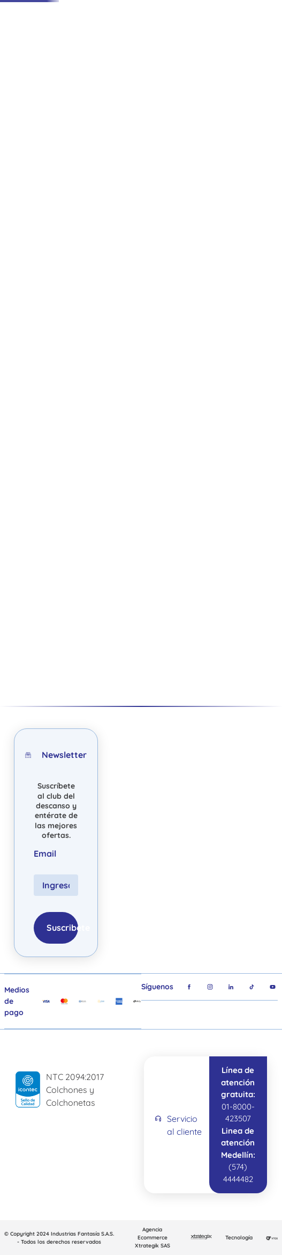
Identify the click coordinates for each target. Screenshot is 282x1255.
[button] (265, 295)
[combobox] (122, 42)
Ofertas (59, 81)
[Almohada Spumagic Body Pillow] (146, 523)
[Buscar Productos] (147, 42)
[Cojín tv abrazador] (236, 523)
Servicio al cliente (184, 1125)
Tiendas (213, 42)
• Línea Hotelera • (191, 213)
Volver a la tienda (112, 329)
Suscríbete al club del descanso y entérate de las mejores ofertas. (56, 810)
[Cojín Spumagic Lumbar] (57, 523)
